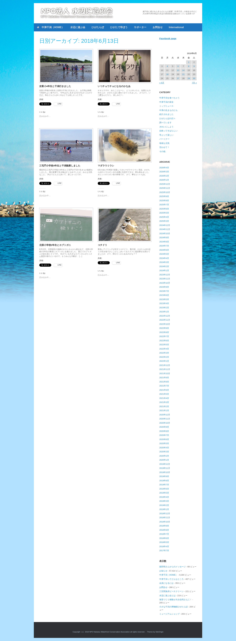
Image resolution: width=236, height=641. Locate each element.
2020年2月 (164, 456)
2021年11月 (164, 369)
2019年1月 (164, 509)
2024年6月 (164, 250)
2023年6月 (164, 295)
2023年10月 (164, 283)
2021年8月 (164, 382)
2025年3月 (164, 221)
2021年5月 (164, 394)
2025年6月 (164, 209)
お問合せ (158, 27)
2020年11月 (164, 419)
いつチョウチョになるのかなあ (114, 86)
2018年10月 (164, 522)
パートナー (164, 139)
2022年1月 (164, 361)
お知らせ (163, 571)
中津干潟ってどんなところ (171, 579)
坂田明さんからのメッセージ (172, 566)
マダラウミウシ (106, 165)
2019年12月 (164, 464)
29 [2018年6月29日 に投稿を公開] (189, 78)
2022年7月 (164, 336)
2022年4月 (164, 349)
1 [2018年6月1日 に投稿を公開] (188, 62)
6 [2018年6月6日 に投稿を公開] (177, 66)
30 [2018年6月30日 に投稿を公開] (194, 78)
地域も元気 (164, 143)
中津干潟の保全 (166, 102)
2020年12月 (164, 415)
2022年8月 (164, 332)
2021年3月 (164, 402)
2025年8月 (164, 200)
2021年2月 (164, 406)
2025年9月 (164, 196)
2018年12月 (164, 513)
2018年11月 (164, 517)
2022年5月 (164, 344)
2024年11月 (164, 229)
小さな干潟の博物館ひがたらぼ (173, 607)
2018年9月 (164, 526)
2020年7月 (164, 435)
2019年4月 (164, 497)
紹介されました (166, 114)
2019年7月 (164, 484)
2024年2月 (164, 266)
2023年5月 (164, 299)
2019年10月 (164, 472)
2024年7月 (164, 246)
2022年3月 (164, 353)
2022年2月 (164, 357)
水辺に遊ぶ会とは (167, 595)
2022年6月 (164, 340)
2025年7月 (164, 204)
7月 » (194, 83)
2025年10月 (164, 192)
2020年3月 (164, 451)
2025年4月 (164, 217)
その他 (162, 151)
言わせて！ (164, 147)
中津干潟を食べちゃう (169, 98)
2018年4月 (164, 546)
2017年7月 (164, 550)
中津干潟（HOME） (50, 27)
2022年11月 (164, 320)
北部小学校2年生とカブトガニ (55, 245)
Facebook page (167, 38)
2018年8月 (164, 530)
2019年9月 (164, 476)
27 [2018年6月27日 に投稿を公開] (178, 78)
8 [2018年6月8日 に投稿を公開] (188, 66)
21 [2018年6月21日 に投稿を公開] (183, 74)
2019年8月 (164, 480)
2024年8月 (164, 242)
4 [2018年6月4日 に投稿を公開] (167, 66)
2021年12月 (164, 365)
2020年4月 (164, 447)
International (176, 27)
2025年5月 (164, 213)
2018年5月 (164, 542)
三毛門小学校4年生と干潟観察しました (59, 165)
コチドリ (102, 245)
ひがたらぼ (98, 27)
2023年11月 (164, 279)
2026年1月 (164, 180)
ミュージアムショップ (169, 614)
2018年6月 (164, 538)
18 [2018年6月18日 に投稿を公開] (167, 74)
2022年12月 (164, 316)
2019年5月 (164, 493)
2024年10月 (164, 233)
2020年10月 (164, 423)
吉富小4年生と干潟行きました (55, 86)
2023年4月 (164, 303)
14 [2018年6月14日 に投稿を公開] (183, 70)
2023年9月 (164, 287)
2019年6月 (164, 489)
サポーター (140, 27)
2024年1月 (164, 270)
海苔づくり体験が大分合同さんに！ (175, 599)
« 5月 (161, 83)
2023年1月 (164, 311)
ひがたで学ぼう (119, 27)
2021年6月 (164, 390)
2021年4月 (164, 398)
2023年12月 (164, 274)
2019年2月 (164, 505)
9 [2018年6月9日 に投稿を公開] (194, 66)
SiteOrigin (160, 632)
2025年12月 (164, 184)
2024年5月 (164, 254)
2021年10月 (164, 373)
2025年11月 (164, 188)
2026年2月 (164, 176)
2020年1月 (164, 460)
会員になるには (166, 583)
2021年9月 (164, 377)
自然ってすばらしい (168, 131)
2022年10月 (164, 324)
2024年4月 (164, 258)
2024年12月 (164, 225)
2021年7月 (164, 386)
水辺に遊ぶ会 (77, 27)
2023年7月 (164, 291)
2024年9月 (164, 237)
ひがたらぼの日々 (167, 118)
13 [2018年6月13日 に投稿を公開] (178, 70)
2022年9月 (164, 328)
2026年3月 (164, 171)
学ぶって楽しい (166, 135)
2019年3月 (164, 501)
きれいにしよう (166, 127)
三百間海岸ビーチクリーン (171, 591)
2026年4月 (164, 167)
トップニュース (166, 106)
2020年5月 (164, 443)
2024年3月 (164, 262)
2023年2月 (164, 307)
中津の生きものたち (168, 110)
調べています (165, 122)
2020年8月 (164, 431)
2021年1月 (164, 410)
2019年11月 (164, 468)
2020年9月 (164, 427)
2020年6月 (164, 439)
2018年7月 (164, 534)
